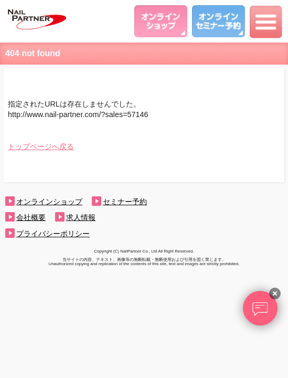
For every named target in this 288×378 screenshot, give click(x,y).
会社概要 (31, 217)
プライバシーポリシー (53, 233)
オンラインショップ (49, 201)
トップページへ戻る (41, 146)
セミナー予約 (125, 201)
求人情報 (80, 217)
